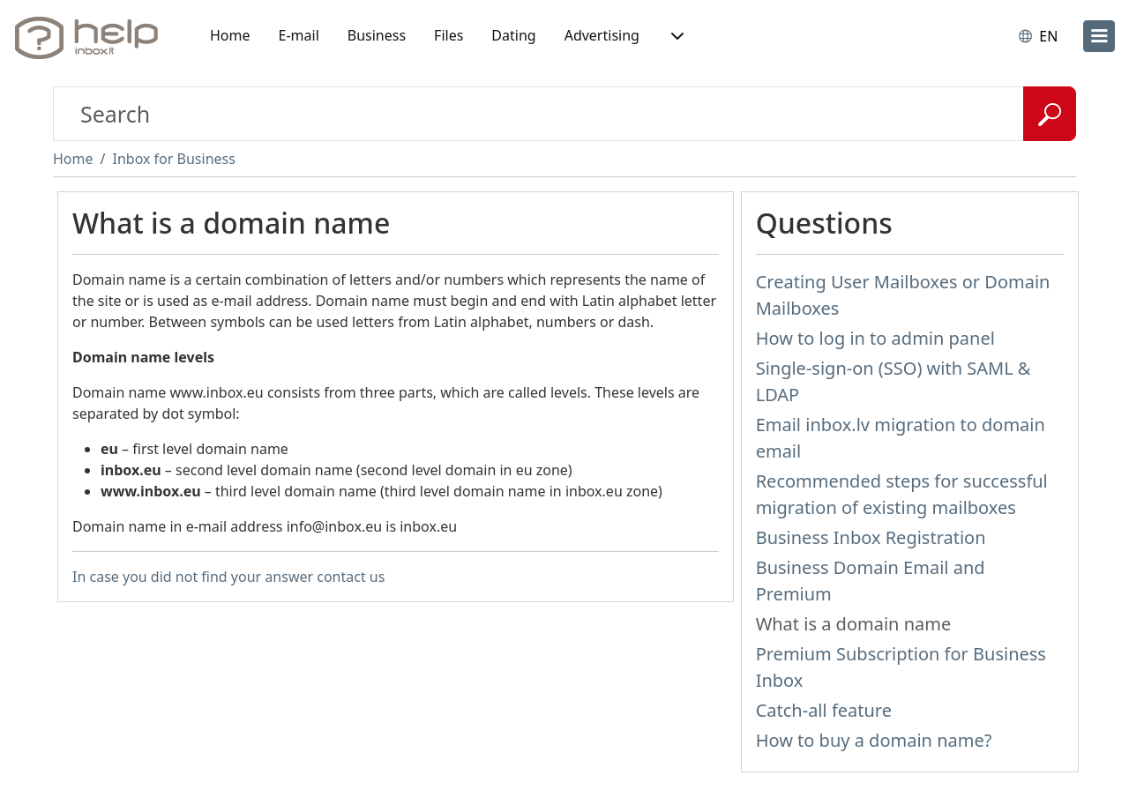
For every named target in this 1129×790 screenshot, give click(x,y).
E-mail (299, 35)
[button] (675, 36)
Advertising (601, 35)
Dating (513, 35)
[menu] (1099, 36)
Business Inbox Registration (871, 537)
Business (377, 35)
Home (230, 35)
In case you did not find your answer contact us (228, 576)
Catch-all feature (824, 710)
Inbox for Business (173, 158)
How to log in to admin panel (875, 338)
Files (448, 35)
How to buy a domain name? (874, 740)
